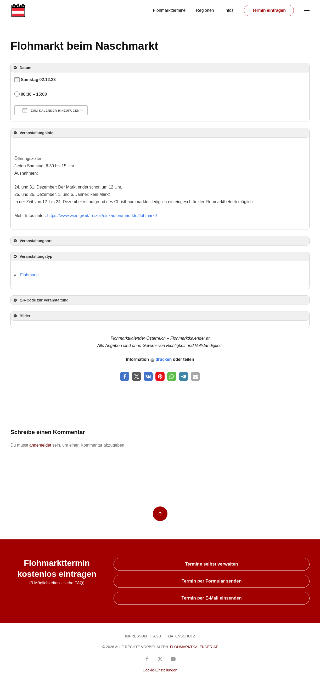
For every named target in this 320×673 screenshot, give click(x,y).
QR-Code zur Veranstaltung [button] (41, 300)
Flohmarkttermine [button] (169, 10)
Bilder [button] (21, 315)
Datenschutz (181, 636)
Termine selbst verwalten (211, 564)
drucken (163, 359)
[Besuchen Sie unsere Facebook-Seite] (147, 658)
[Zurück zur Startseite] (18, 10)
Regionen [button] (205, 10)
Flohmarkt (29, 275)
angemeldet (40, 445)
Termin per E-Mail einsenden (212, 598)
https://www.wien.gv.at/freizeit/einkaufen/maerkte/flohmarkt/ (102, 215)
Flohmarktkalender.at (194, 647)
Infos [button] (229, 10)
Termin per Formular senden (212, 581)
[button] (307, 10)
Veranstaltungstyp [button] (32, 256)
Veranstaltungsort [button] (32, 240)
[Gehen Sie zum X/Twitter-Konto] (160, 658)
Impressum (136, 636)
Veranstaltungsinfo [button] (33, 132)
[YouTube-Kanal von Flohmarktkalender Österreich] (173, 658)
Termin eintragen (269, 10)
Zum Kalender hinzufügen (51, 110)
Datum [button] (22, 67)
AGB (157, 636)
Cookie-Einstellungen (160, 670)
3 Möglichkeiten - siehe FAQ (57, 583)
